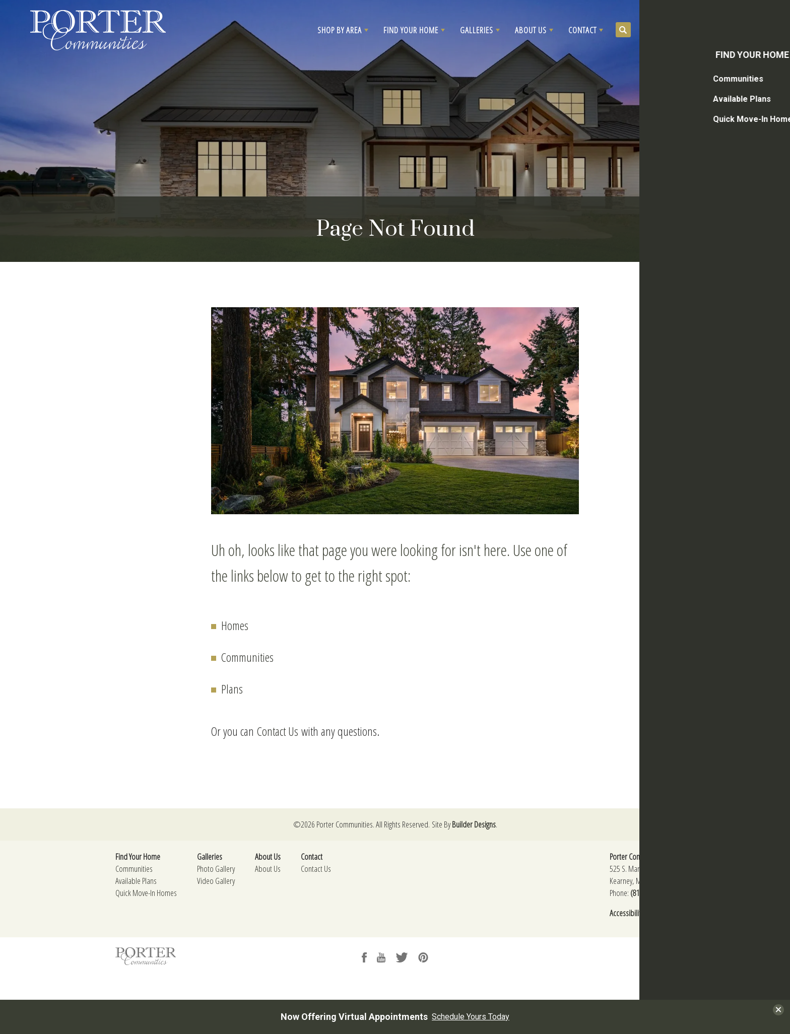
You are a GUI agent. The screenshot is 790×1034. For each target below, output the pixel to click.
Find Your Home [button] (410, 30)
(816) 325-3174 (652, 893)
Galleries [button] (476, 30)
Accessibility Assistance (642, 913)
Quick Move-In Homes (146, 893)
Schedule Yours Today (470, 1017)
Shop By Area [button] (339, 30)
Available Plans (136, 880)
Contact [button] (582, 30)
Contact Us (277, 731)
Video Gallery (216, 880)
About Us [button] (531, 30)
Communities (247, 657)
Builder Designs (474, 824)
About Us (268, 868)
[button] (343, 30)
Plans (232, 688)
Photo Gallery (216, 868)
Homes (234, 625)
